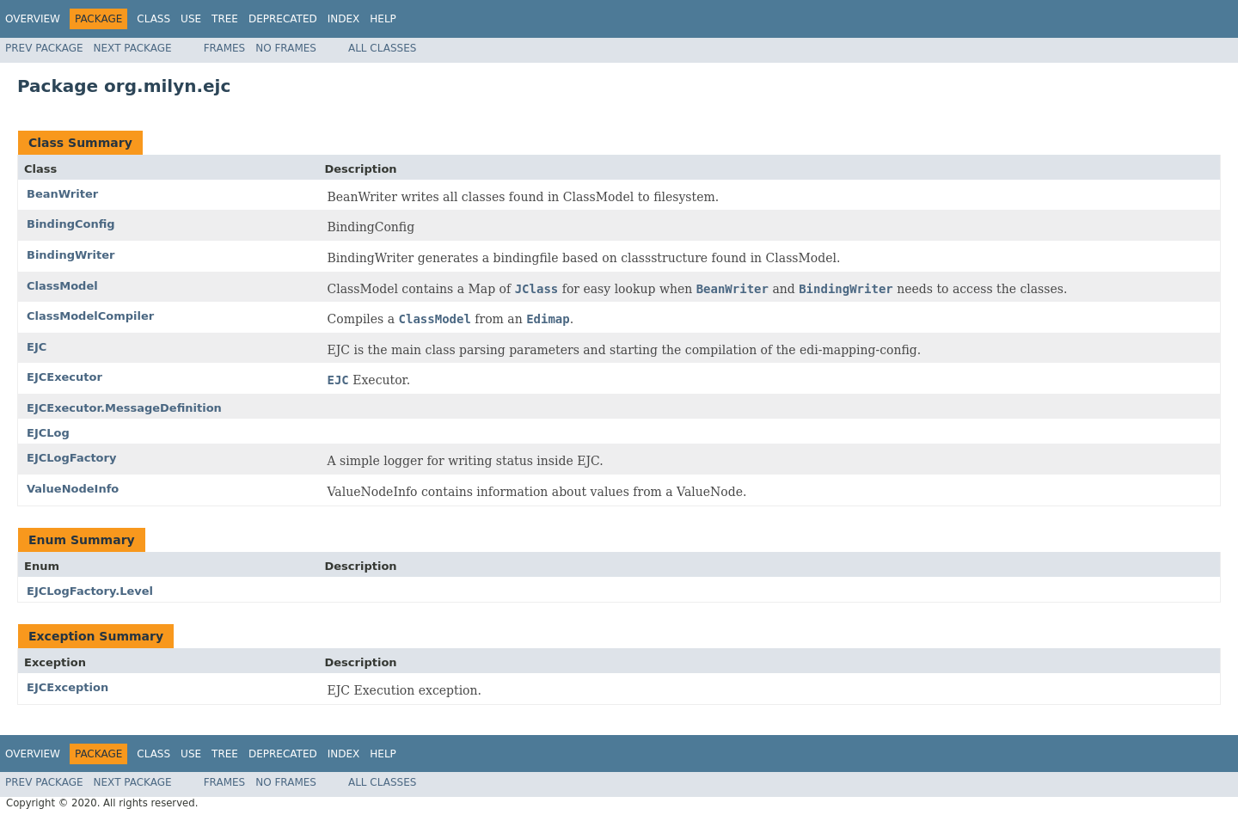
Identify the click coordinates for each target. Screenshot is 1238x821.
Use (191, 19)
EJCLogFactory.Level (90, 591)
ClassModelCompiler (90, 315)
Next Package (133, 48)
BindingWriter (70, 254)
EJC (36, 346)
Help (383, 19)
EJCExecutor (64, 377)
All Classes (382, 48)
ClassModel (62, 285)
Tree (224, 19)
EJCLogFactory (71, 457)
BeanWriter (62, 193)
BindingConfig (71, 224)
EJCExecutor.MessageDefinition (124, 407)
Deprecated (282, 19)
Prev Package (44, 48)
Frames (225, 48)
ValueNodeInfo (73, 488)
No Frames (285, 48)
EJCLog (48, 432)
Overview (32, 19)
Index (344, 19)
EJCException (67, 687)
